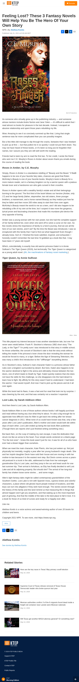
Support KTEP (10, 656)
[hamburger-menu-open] (4, 3)
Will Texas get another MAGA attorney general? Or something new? (47, 619)
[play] (3, 679)
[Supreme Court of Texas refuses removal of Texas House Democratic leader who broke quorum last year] (12, 589)
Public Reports (10, 670)
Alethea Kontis (17, 30)
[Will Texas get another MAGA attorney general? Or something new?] (12, 622)
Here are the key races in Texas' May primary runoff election (44, 569)
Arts (6, 523)
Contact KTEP (10, 665)
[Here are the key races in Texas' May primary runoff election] (12, 573)
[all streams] (76, 679)
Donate (72, 3)
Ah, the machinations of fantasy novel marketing (45, 252)
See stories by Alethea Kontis (14, 545)
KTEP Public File (10, 661)
